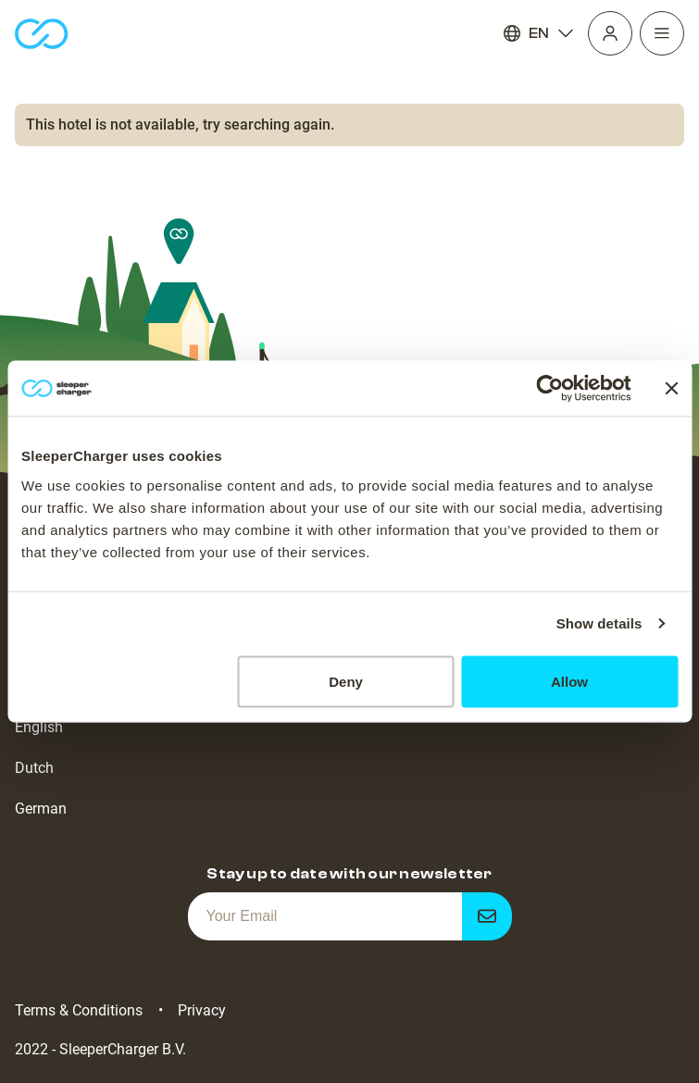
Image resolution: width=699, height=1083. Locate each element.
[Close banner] (671, 388)
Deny (346, 681)
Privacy (202, 1010)
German (41, 808)
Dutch (34, 768)
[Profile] (610, 33)
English (39, 727)
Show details (599, 623)
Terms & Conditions (79, 1010)
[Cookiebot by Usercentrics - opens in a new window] (549, 389)
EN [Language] (539, 33)
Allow (569, 681)
